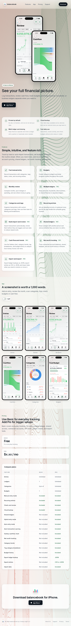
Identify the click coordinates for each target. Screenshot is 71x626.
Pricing (40, 4)
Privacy (61, 621)
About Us (48, 621)
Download (63, 4)
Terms (67, 621)
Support (47, 4)
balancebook (10, 4)
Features (28, 4)
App (34, 4)
